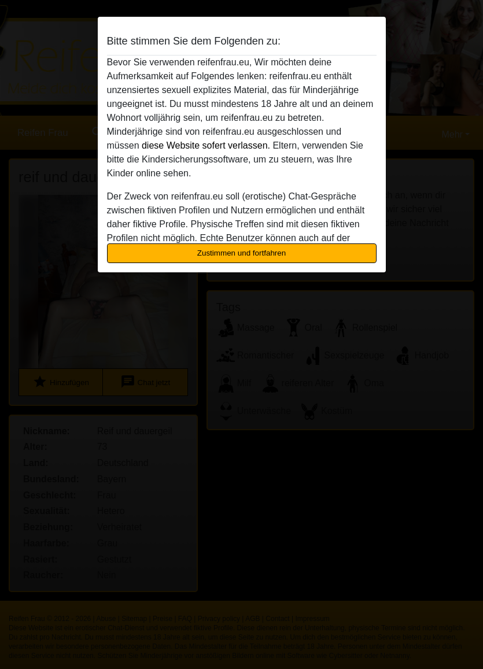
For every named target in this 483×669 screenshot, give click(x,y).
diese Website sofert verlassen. (206, 145)
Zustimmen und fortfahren (241, 253)
